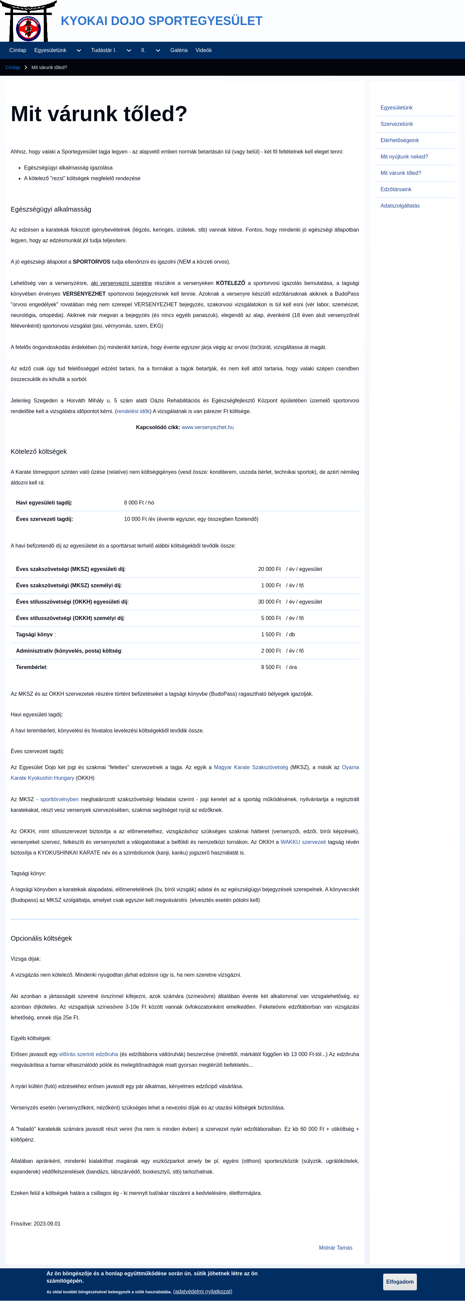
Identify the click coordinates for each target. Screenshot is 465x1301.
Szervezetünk (396, 124)
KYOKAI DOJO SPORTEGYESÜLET (162, 21)
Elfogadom (400, 1284)
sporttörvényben (60, 799)
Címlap (12, 67)
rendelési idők (133, 411)
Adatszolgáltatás (400, 206)
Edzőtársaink (396, 189)
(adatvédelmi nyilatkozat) (202, 1294)
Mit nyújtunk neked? (404, 156)
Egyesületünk (396, 107)
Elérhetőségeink (399, 140)
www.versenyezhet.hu (208, 427)
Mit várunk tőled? (400, 173)
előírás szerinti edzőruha (88, 1054)
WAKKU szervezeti (303, 842)
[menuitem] (17, 50)
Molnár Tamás (335, 1248)
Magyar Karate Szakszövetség (251, 767)
